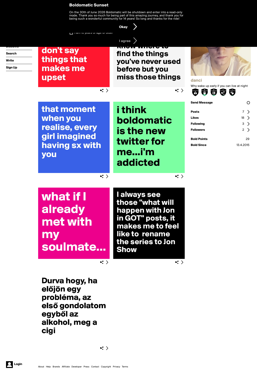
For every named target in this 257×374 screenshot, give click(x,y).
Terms (125, 367)
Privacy (116, 367)
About (41, 367)
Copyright (106, 367)
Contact (95, 367)
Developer (76, 367)
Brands (56, 367)
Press (86, 367)
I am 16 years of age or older (93, 32)
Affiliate (66, 367)
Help (48, 367)
